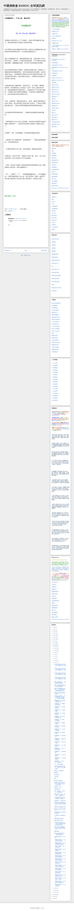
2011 (54, 641)
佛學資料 (54, 148)
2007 (54, 896)
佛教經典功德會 (55, 349)
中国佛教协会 (55, 73)
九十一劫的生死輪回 (58, 764)
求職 (53, 43)
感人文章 (54, 213)
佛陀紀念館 (54, 217)
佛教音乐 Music (55, 84)
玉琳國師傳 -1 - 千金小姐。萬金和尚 (59, 762)
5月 (55, 660)
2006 (54, 898)
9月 (55, 652)
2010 (54, 643)
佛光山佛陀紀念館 (56, 281)
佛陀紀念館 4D (55, 263)
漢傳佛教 (54, 153)
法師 (53, 203)
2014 (54, 635)
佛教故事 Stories (55, 87)
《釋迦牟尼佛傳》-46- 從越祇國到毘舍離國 (59, 843)
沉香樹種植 (57, 568)
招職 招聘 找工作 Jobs (57, 40)
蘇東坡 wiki (54, 220)
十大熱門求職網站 (56, 29)
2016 (54, 631)
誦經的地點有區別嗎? (59, 818)
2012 (54, 639)
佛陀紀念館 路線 (55, 278)
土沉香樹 (60, 569)
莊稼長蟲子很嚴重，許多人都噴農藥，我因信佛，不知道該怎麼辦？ (59, 697)
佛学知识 (54, 110)
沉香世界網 (55, 571)
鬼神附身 (54, 224)
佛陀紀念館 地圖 (55, 272)
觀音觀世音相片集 (56, 260)
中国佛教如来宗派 (56, 122)
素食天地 (54, 178)
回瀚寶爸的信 (57, 789)
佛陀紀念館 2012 (55, 269)
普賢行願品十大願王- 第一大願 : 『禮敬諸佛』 (60, 795)
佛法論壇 (54, 164)
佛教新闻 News (55, 101)
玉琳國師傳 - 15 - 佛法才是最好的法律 (59, 717)
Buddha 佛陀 (64, 579)
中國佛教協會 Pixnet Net (57, 70)
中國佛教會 (54, 155)
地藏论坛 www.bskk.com (57, 77)
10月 (55, 650)
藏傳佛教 (54, 251)
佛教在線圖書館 (58, 20)
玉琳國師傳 (10, 210)
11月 (55, 648)
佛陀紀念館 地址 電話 (56, 287)
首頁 (26, 250)
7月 (55, 656)
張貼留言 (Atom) (27, 255)
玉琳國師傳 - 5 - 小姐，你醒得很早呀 (60, 749)
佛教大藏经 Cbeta (56, 124)
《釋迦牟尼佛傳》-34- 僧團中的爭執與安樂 (59, 882)
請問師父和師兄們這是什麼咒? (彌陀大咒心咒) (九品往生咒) (59, 784)
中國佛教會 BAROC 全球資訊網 (24, 5)
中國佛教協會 (55, 62)
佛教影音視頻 (55, 162)
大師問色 (56, 776)
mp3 (56, 319)
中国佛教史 (54, 82)
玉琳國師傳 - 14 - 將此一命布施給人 (59, 720)
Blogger (42, 908)
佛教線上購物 (55, 185)
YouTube (56, 326)
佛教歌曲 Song (55, 89)
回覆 (9, 225)
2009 (54, 645)
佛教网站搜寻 (55, 105)
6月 (55, 658)
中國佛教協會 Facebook (57, 65)
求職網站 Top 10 (55, 31)
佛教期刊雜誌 (55, 174)
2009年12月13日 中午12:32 (21, 218)
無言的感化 (56, 774)
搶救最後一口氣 (57, 787)
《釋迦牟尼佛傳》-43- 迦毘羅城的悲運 (59, 853)
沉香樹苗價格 (64, 568)
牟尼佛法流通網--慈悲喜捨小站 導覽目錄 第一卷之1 (60, 665)
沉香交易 (64, 567)
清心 (53, 266)
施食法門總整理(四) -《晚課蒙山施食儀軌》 (60, 682)
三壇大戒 (54, 584)
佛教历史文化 (55, 115)
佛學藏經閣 (54, 167)
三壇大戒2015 (55, 582)
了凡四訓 (67, 19)
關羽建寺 (56, 772)
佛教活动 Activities (56, 94)
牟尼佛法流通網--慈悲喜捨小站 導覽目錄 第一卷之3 (60, 674)
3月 (55, 888)
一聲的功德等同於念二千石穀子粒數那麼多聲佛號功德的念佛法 (59, 824)
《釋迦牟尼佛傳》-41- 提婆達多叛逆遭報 (59, 859)
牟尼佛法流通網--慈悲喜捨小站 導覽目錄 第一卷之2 (60, 670)
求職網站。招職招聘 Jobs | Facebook (60, 49)
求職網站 (54, 38)
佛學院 (53, 171)
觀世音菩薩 (54, 215)
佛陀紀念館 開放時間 (56, 275)
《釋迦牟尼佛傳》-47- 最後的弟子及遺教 (59, 840)
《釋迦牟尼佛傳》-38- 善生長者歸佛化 (59, 869)
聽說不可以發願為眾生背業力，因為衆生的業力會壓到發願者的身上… (59, 689)
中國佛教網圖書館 (62, 21)
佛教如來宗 (54, 157)
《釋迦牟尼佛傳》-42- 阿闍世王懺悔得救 (59, 856)
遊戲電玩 (54, 197)
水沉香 (53, 567)
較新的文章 (7, 250)
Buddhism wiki (55, 415)
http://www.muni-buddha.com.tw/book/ (60, 188)
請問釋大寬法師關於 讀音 (60, 807)
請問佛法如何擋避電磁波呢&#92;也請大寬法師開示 (60, 804)
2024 (54, 627)
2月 (55, 890)
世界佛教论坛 (55, 117)
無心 (55, 778)
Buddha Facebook (56, 331)
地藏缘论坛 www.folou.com (58, 80)
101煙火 (53, 222)
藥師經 (53, 20)
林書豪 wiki (54, 586)
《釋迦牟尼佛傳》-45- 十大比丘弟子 (59, 847)
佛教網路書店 (55, 176)
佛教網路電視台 (55, 160)
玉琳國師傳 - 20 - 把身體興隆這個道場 (59, 701)
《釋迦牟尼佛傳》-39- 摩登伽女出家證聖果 (59, 866)
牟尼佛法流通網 (55, 347)
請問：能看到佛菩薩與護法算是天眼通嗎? (59, 686)
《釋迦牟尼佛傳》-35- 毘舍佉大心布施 (59, 878)
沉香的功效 (58, 567)
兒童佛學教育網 (55, 169)
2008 (54, 894)
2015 (54, 633)
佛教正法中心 (55, 119)
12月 (55, 646)
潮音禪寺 (54, 578)
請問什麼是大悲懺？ (58, 820)
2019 (54, 629)
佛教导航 (54, 98)
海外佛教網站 (55, 181)
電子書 (53, 201)
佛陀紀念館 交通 (55, 239)
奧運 (53, 199)
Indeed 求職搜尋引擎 (56, 36)
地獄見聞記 (56, 831)
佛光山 (53, 284)
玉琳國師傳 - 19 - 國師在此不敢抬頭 (59, 704)
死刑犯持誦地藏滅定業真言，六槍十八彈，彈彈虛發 (59, 767)
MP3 (55, 379)
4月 (55, 662)
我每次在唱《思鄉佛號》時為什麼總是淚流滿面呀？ (59, 828)
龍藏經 (53, 229)
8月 (55, 654)
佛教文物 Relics (55, 91)
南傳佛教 (54, 248)
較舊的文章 (44, 250)
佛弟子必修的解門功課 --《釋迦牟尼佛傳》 (59, 834)
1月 (55, 892)
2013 (54, 637)
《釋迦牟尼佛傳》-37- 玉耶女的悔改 (59, 872)
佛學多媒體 (64, 20)
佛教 (53, 150)
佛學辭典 (54, 242)
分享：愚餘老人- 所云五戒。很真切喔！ (59, 791)
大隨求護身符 (55, 227)
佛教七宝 (54, 112)
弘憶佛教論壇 (55, 206)
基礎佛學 (54, 210)
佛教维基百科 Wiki (56, 103)
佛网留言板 (54, 126)
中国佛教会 (54, 75)
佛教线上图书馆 (55, 108)
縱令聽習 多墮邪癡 (58, 780)
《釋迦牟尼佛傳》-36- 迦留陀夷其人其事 (59, 875)
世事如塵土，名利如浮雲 (59, 800)
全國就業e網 (54, 33)
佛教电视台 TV (55, 96)
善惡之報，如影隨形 (58, 770)
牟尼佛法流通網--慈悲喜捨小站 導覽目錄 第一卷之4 (60, 679)
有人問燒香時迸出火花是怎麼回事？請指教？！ (59, 798)
